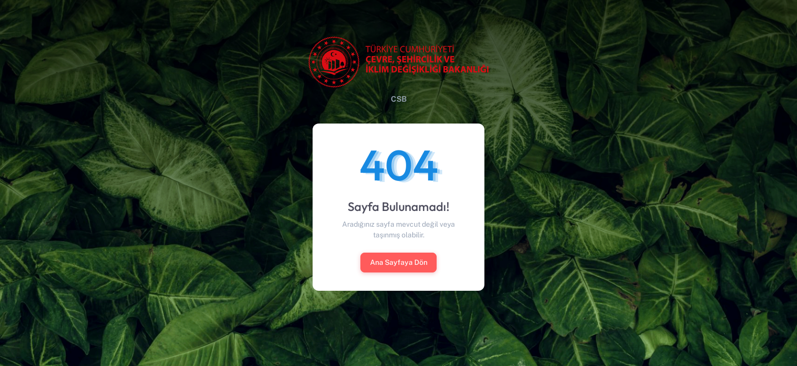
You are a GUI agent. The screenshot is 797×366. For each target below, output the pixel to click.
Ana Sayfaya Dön (398, 262)
